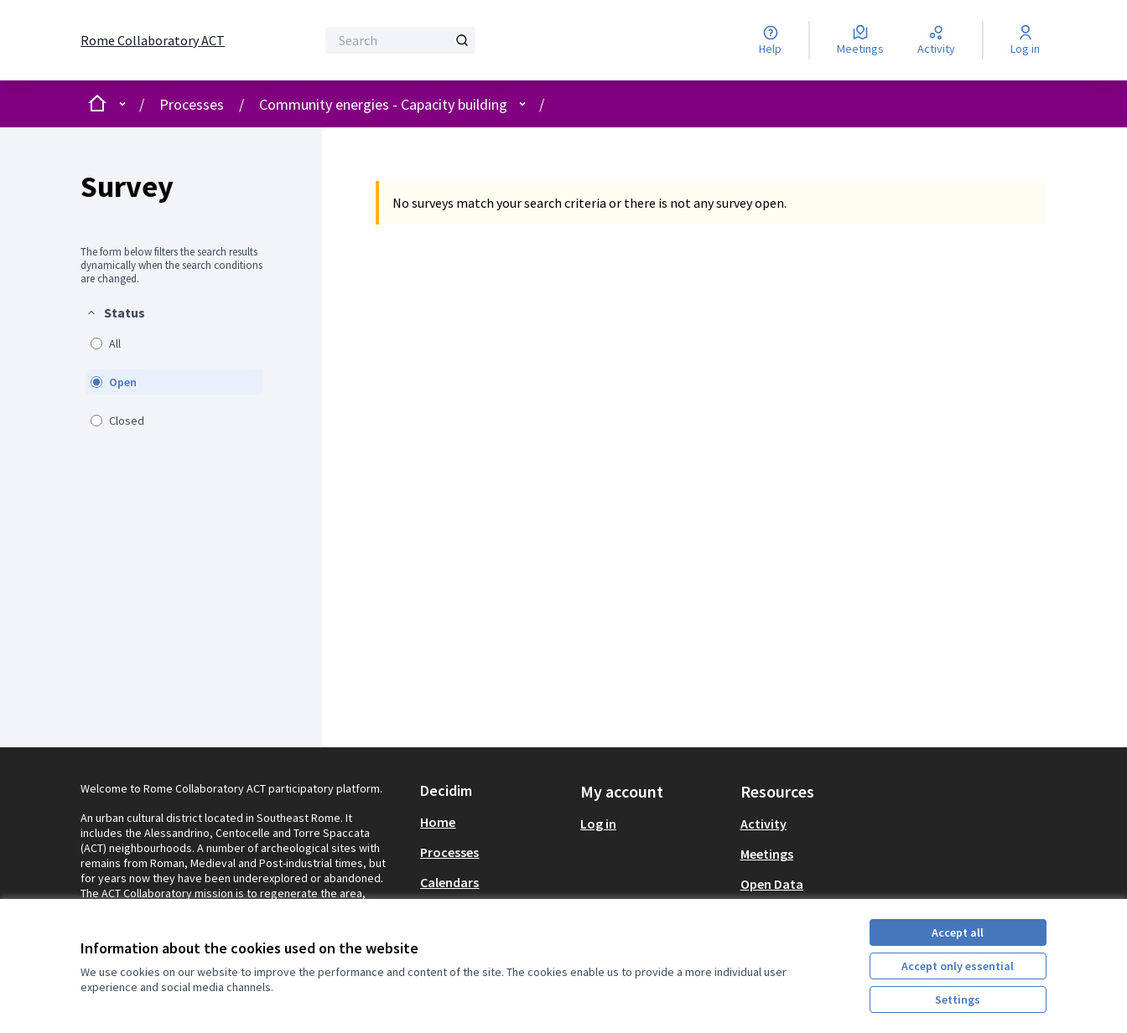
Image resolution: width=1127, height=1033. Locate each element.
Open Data (771, 883)
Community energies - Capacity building (383, 104)
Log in (598, 823)
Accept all (958, 932)
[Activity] (936, 40)
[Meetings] (860, 40)
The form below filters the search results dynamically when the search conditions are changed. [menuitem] (171, 265)
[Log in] (1025, 40)
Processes (191, 104)
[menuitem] (174, 368)
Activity (763, 823)
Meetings (766, 853)
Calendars (449, 882)
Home (437, 821)
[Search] (400, 40)
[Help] (770, 40)
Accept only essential (957, 966)
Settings (957, 999)
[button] (115, 312)
